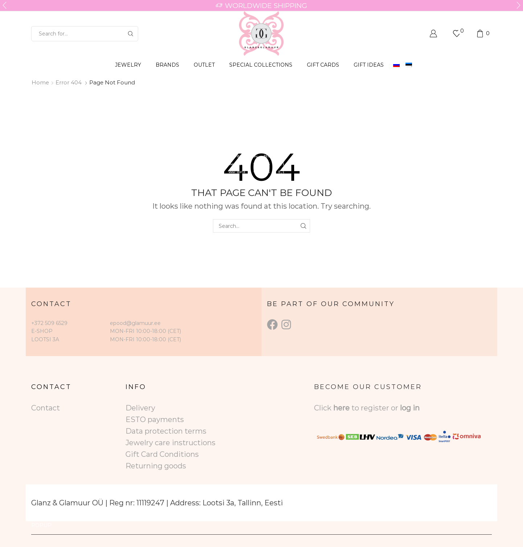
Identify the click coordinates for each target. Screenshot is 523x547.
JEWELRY (128, 65)
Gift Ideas (369, 65)
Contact (45, 408)
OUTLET (204, 65)
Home (40, 82)
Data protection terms (165, 431)
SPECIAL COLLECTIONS (260, 65)
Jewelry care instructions (170, 442)
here (341, 408)
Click (323, 408)
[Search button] (130, 33)
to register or (375, 408)
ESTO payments (154, 419)
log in (410, 408)
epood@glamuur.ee (135, 323)
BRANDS (167, 65)
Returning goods (155, 466)
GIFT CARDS (323, 65)
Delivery (140, 408)
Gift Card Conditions (162, 454)
